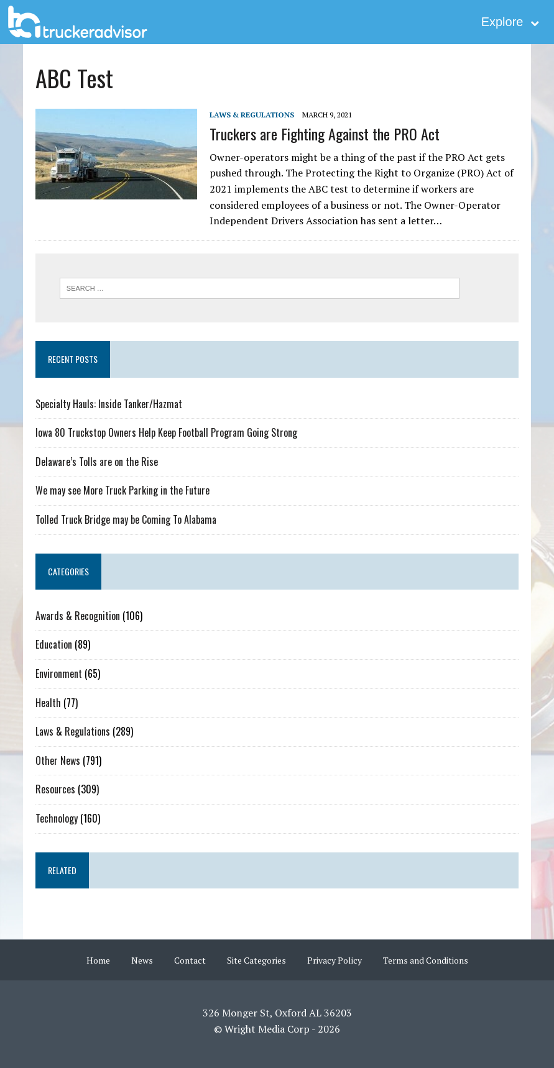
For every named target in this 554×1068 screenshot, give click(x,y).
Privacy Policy (334, 960)
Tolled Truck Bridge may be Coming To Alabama (125, 519)
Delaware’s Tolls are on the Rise (96, 461)
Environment (58, 673)
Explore (510, 22)
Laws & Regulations (252, 114)
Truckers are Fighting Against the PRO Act (325, 133)
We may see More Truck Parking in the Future (122, 490)
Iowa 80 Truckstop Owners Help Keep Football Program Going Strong (166, 432)
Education (53, 644)
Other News (57, 760)
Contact (190, 960)
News (142, 960)
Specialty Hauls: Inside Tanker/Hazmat (108, 403)
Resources (55, 789)
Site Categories (256, 960)
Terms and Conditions (425, 960)
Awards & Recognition (77, 615)
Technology (56, 818)
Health (48, 702)
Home (98, 960)
